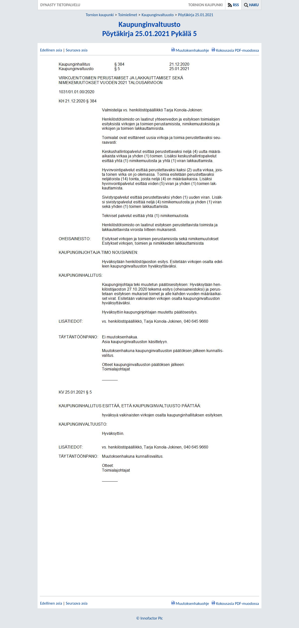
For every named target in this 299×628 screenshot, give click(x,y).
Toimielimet (127, 14)
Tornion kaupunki (100, 14)
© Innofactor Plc (149, 618)
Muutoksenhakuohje (192, 50)
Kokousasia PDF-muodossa (237, 50)
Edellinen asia (51, 50)
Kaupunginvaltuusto (158, 14)
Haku (254, 4)
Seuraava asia (77, 50)
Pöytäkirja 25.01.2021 (195, 14)
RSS (236, 4)
